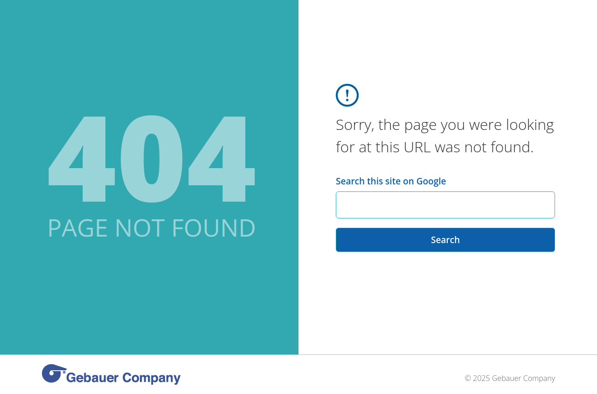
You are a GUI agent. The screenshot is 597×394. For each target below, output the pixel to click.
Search (445, 240)
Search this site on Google (391, 181)
